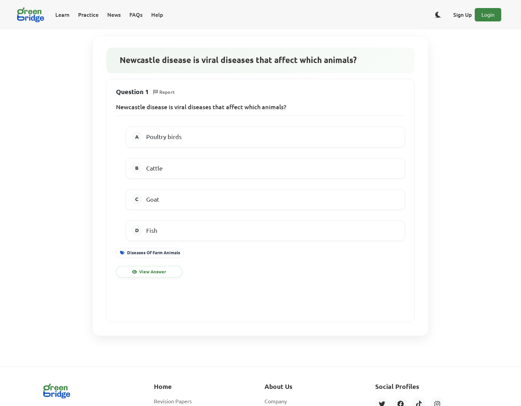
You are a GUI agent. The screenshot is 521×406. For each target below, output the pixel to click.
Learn (62, 15)
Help (157, 15)
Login (488, 15)
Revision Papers (173, 401)
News (114, 15)
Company (276, 401)
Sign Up (462, 15)
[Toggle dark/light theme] (438, 14)
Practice (88, 15)
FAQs (135, 15)
